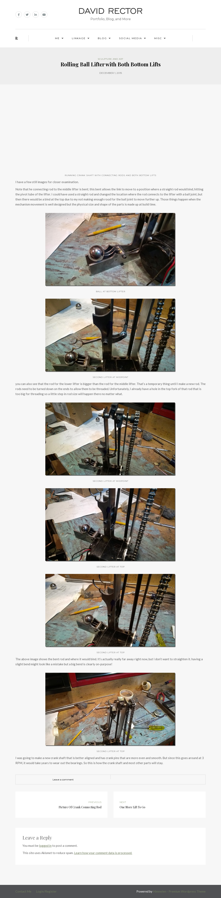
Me (57, 38)
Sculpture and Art (110, 59)
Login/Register (46, 891)
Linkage (79, 38)
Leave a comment (63, 779)
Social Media (130, 38)
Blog (102, 38)
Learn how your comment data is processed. (103, 853)
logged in (45, 845)
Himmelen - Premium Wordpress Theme (179, 891)
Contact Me (23, 891)
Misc (158, 38)
